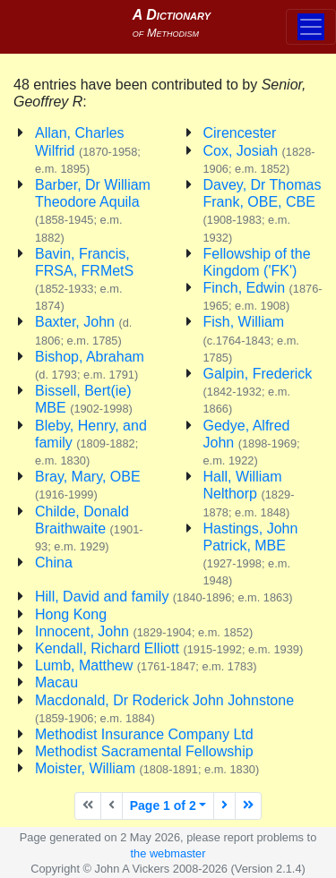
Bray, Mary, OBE (88, 485)
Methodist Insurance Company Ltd (144, 734)
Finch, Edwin (263, 296)
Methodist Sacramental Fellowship (144, 751)
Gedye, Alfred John (251, 442)
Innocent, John (144, 631)
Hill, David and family (164, 596)
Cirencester (240, 133)
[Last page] (248, 806)
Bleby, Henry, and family (91, 442)
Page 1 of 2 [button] (163, 805)
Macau (56, 682)
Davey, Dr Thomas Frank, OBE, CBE (262, 210)
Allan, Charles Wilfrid (88, 150)
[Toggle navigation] (311, 27)
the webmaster (168, 853)
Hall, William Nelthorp (249, 493)
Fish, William (251, 338)
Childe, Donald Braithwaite (89, 528)
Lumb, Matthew (146, 665)
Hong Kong (71, 614)
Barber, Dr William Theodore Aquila (93, 210)
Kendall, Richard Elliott (169, 648)
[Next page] (224, 806)
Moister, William (147, 768)
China (54, 562)
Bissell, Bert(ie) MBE (84, 399)
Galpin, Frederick (258, 390)
